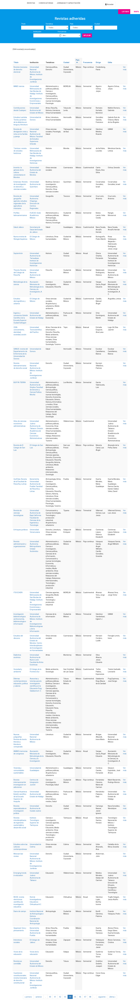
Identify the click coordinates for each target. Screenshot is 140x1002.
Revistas (31, 3)
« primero (28, 997)
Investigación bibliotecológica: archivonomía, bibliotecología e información (20, 619)
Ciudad (97, 24)
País (71, 24)
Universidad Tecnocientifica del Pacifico (36, 329)
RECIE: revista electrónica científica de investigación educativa (19, 902)
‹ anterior (38, 997)
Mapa (136, 12)
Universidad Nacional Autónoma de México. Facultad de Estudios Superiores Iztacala (36, 136)
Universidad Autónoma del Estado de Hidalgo (37, 315)
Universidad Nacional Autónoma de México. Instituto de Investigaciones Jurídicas (36, 74)
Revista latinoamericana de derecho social (20, 365)
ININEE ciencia (19, 86)
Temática (49, 24)
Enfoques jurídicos (21, 530)
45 (75, 997)
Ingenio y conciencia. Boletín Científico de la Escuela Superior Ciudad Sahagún (21, 318)
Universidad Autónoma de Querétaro (35, 184)
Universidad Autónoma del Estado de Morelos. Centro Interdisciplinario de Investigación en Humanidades (36, 643)
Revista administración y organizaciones (20, 544)
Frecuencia (62, 32)
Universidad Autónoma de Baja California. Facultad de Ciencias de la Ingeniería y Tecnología (35, 517)
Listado (125, 12)
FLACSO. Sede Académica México (35, 215)
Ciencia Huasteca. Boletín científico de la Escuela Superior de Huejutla (20, 796)
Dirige (98, 62)
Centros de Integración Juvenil (34, 782)
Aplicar (87, 35)
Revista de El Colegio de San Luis (19, 447)
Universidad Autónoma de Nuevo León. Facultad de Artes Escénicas (36, 660)
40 (50, 997)
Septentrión (18, 253)
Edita (110, 62)
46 (80, 997)
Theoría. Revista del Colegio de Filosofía (20, 272)
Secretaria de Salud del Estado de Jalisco (36, 229)
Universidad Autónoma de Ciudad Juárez (35, 808)
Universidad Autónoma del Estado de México (36, 110)
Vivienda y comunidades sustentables (19, 770)
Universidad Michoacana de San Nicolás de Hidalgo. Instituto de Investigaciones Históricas (36, 155)
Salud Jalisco (19, 227)
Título (23, 24)
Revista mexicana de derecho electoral (20, 69)
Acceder (109, 4)
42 (60, 997)
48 (90, 997)
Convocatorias (46, 3)
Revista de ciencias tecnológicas (18, 512)
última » (112, 997)
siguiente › (102, 997)
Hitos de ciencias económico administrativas (20, 423)
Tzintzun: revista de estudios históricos (20, 150)
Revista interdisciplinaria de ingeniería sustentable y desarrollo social (20, 823)
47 (85, 997)
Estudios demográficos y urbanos (20, 301)
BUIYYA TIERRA (20, 382)
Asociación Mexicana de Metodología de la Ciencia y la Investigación (36, 287)
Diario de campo (20, 911)
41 (55, 997)
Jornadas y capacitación (68, 3)
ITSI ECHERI (18, 592)
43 (65, 997)
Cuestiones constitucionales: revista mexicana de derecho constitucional (20, 978)
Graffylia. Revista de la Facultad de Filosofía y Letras (20, 481)
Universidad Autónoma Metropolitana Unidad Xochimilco (35, 546)
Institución (37, 32)
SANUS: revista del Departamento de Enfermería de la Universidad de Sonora (21, 354)
